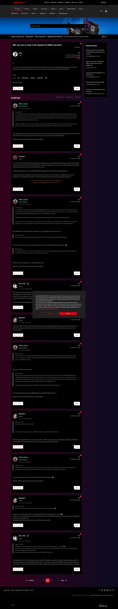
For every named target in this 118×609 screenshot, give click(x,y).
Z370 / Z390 (89, 67)
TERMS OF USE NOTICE (76, 595)
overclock (20, 82)
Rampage (33, 78)
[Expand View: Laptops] (64, 9)
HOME (12, 590)
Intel (19, 78)
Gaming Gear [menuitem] (43, 13)
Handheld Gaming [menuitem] (71, 8)
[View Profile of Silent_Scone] (23, 104)
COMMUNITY (67, 2)
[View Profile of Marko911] (22, 318)
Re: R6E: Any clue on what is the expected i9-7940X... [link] (77, 36)
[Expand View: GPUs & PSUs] (29, 13)
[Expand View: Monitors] (37, 13)
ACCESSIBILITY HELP (28, 590)
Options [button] (104, 36)
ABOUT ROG (7, 590)
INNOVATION (53, 2)
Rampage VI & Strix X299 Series (55, 36)
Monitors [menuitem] (34, 13)
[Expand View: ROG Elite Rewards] (68, 13)
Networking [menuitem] (52, 13)
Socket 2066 (39, 78)
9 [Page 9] (58, 580)
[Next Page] (64, 581)
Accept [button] (68, 313)
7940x (15, 82)
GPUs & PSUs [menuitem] (25, 13)
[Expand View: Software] (38, 9)
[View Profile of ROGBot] (78, 58)
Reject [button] (50, 313)
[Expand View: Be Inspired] (22, 8)
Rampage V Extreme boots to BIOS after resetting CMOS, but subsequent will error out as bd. (95, 52)
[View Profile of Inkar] (20, 53)
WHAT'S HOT (74, 2)
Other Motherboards (91, 56)
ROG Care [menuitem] (27, 8)
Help (101, 11)
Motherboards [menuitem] (14, 13)
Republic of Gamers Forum (17, 36)
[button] (15, 88)
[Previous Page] (30, 581)
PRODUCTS (46, 2)
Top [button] (14, 605)
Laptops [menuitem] (61, 8)
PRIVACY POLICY (85, 595)
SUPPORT (81, 2)
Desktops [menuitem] (53, 8)
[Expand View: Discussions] (48, 9)
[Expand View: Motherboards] (19, 13)
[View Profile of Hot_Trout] (22, 284)
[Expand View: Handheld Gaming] (76, 9)
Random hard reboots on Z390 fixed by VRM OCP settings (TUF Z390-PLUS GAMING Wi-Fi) (95, 63)
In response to (25, 108)
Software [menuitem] (35, 8)
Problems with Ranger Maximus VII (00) (95, 82)
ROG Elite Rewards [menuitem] (63, 13)
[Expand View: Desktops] (56, 9)
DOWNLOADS (60, 2)
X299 (46, 78)
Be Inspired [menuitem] (17, 8)
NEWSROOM (18, 590)
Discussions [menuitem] (44, 8)
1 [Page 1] (36, 580)
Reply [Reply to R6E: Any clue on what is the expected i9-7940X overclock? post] (76, 88)
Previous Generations (40, 36)
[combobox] (59, 26)
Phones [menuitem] (81, 8)
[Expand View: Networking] (56, 13)
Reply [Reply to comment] (76, 146)
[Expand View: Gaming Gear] (47, 13)
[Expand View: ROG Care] (30, 9)
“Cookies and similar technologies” (48, 309)
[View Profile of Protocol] (22, 156)
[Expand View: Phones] (84, 9)
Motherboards (29, 36)
